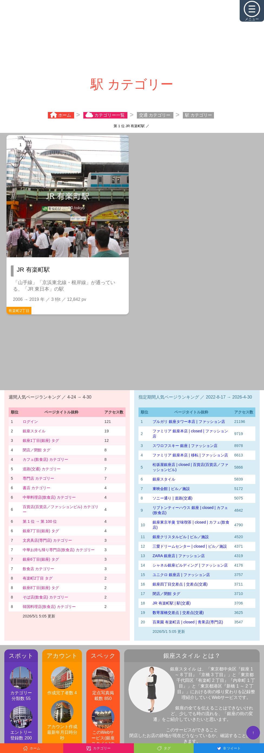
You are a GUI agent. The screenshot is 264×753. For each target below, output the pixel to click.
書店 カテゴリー (36, 488)
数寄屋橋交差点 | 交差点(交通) (178, 612)
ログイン (30, 421)
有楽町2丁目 (18, 310)
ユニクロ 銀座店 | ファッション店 (181, 575)
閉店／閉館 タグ (36, 450)
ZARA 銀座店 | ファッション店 (179, 556)
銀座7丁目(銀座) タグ (41, 531)
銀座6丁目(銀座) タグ (41, 559)
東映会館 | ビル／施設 (171, 488)
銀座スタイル (34, 431)
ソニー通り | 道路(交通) (172, 498)
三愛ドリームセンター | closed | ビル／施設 (190, 546)
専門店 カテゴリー (38, 478)
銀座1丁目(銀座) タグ (41, 440)
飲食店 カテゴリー (38, 569)
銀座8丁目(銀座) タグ (41, 588)
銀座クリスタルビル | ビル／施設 (181, 537)
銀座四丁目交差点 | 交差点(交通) (180, 584)
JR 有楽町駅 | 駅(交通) (172, 603)
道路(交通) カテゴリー (42, 469)
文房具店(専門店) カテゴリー (47, 540)
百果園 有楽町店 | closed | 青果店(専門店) (188, 622)
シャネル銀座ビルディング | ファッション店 (190, 565)
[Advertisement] (132, 38)
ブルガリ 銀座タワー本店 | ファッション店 (189, 421)
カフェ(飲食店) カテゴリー (45, 459)
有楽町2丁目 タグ (37, 578)
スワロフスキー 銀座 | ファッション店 (185, 445)
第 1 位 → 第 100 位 (40, 521)
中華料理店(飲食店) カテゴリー (49, 497)
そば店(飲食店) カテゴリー (45, 597)
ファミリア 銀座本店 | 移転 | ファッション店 (190, 455)
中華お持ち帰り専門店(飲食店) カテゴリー (59, 550)
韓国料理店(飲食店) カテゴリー (49, 606)
